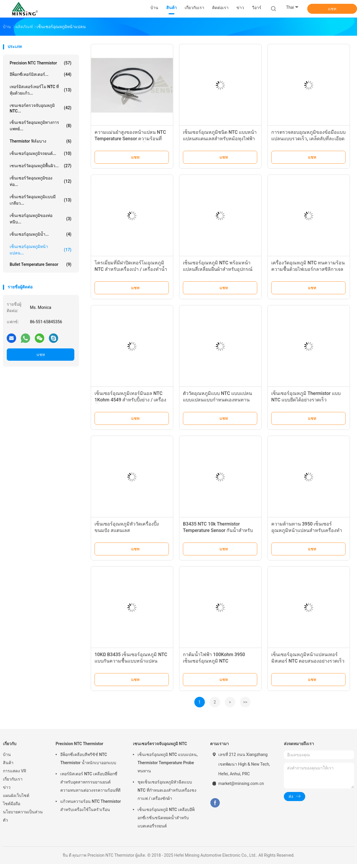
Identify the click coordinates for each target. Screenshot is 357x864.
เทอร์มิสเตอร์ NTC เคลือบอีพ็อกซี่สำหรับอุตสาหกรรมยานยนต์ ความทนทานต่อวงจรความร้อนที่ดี (90, 782)
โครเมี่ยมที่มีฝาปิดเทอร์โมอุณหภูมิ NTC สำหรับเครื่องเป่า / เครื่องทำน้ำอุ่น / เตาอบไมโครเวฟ (131, 269)
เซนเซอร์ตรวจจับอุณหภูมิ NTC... (40, 108)
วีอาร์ (256, 7)
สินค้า (8, 762)
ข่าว (7, 787)
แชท (332, 8)
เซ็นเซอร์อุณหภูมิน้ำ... (40, 234)
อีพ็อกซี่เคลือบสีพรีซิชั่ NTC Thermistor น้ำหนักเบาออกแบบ (88, 758)
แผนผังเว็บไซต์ (16, 795)
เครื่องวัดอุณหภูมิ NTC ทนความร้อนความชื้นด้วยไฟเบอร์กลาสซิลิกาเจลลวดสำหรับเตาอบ (308, 269)
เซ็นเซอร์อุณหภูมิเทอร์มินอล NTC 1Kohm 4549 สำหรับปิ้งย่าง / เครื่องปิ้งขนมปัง (130, 400)
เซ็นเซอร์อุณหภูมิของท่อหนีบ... (40, 218)
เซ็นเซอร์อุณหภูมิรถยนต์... (40, 153)
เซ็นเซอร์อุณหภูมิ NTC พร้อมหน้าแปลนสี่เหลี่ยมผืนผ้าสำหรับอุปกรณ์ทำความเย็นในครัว (218, 269)
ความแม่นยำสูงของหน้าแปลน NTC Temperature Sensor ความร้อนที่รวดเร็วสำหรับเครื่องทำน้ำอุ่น (130, 138)
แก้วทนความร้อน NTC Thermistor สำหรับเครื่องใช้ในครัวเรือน (90, 805)
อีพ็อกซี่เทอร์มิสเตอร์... (40, 74)
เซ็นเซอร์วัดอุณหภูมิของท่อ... (40, 181)
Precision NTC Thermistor (40, 63)
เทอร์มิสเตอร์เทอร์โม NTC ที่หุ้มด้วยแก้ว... (40, 89)
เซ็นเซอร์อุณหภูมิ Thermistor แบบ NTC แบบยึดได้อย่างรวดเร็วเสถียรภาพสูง (306, 400)
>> (245, 702)
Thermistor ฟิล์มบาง (40, 141)
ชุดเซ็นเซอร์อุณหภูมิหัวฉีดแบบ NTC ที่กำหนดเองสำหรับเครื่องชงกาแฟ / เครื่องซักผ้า (167, 790)
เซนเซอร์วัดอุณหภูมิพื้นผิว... (40, 166)
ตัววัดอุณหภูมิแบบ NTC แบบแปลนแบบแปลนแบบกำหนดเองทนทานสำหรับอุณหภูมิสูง (217, 400)
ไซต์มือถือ (11, 803)
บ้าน (7, 754)
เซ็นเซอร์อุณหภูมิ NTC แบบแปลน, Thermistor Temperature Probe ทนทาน (168, 762)
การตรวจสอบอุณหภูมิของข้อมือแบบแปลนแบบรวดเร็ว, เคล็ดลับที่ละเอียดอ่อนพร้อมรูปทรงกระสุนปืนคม (308, 138)
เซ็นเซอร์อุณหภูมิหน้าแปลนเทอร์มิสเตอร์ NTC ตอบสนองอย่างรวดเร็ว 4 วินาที (307, 661)
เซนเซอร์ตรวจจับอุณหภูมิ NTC (160, 743)
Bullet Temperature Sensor (40, 264)
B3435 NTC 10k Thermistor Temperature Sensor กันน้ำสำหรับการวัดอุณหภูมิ (218, 530)
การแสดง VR (14, 771)
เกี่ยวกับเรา (13, 779)
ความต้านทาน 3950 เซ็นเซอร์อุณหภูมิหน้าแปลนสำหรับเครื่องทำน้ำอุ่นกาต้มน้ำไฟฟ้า (306, 530)
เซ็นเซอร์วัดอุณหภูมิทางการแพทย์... (40, 125)
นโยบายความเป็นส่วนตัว (23, 816)
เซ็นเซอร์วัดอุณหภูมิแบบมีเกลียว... (40, 200)
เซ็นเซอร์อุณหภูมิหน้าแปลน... (40, 249)
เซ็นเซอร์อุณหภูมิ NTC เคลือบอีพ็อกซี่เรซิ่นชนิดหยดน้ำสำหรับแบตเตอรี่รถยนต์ (166, 817)
